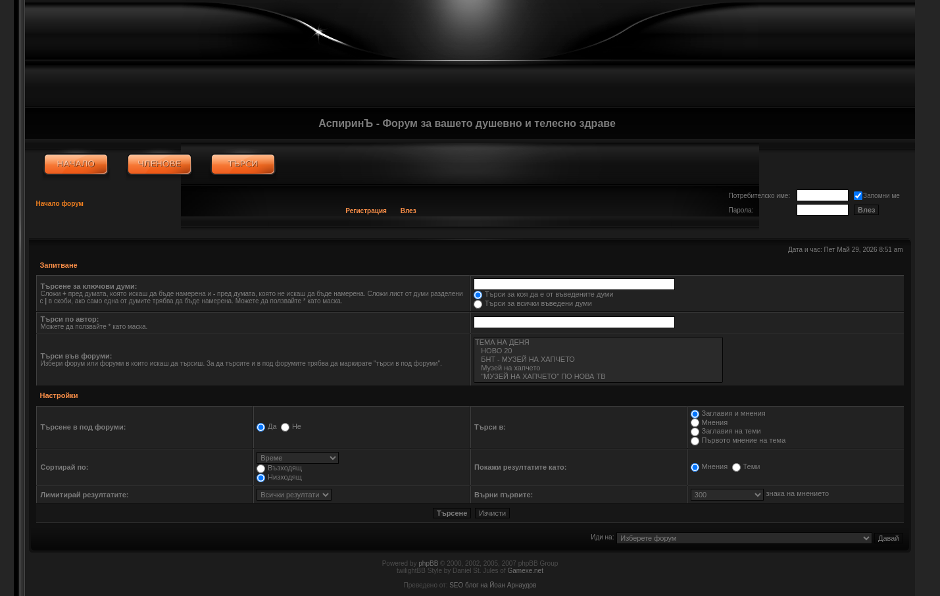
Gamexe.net (525, 570)
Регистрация (366, 210)
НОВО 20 (598, 351)
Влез (408, 210)
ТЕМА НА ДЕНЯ (598, 342)
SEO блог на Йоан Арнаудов (492, 585)
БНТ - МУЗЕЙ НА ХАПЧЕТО (598, 359)
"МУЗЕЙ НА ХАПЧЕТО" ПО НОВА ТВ (598, 376)
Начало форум (60, 203)
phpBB (428, 563)
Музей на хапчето (598, 368)
